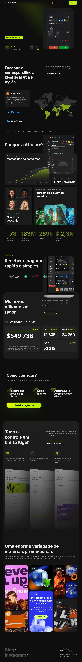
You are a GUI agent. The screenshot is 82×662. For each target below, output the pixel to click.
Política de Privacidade (66, 647)
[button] (56, 3)
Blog (19, 2)
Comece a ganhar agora (13, 37)
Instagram (20, 654)
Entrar (65, 2)
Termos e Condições (65, 645)
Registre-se (72, 2)
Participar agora (24, 406)
